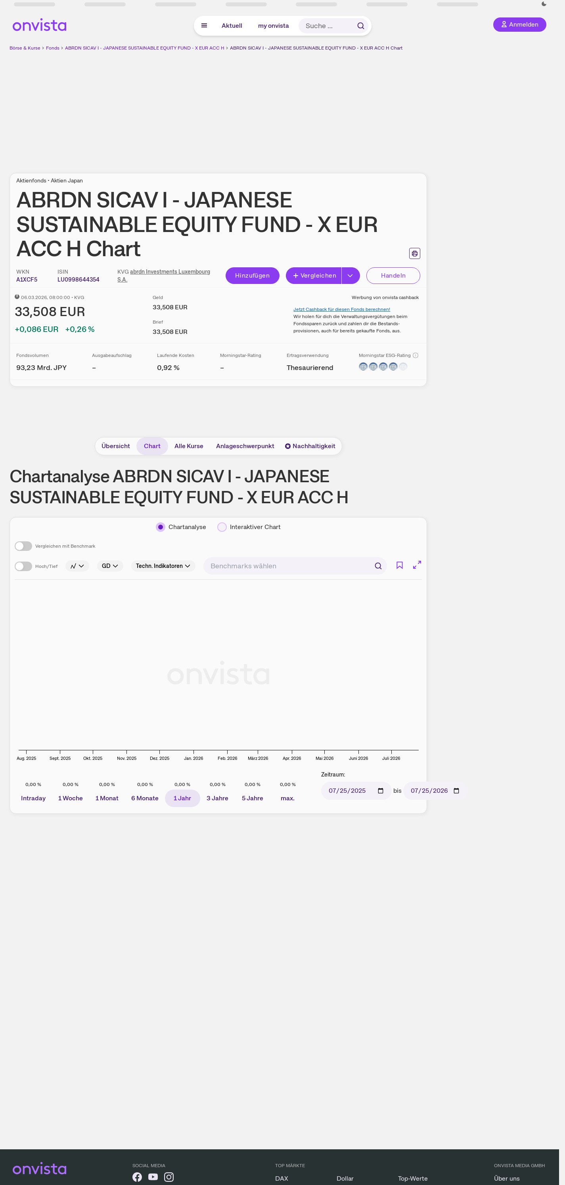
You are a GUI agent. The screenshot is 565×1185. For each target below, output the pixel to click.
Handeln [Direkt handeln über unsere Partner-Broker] (393, 275)
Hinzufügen (252, 275)
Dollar (345, 1178)
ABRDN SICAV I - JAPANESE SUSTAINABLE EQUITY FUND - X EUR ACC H (144, 48)
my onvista (273, 25)
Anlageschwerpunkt (245, 446)
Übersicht (116, 446)
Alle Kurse (188, 446)
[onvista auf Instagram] (169, 1178)
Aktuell (232, 25)
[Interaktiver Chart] (249, 527)
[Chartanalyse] (181, 527)
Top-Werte (413, 1178)
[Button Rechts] (351, 275)
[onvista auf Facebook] (137, 1178)
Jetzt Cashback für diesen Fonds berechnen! (341, 309)
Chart (152, 446)
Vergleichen (314, 275)
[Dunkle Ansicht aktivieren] (544, 4)
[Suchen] (378, 566)
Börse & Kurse (25, 48)
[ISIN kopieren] (78, 280)
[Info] (415, 355)
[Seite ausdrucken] (414, 253)
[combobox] (295, 566)
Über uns (507, 1178)
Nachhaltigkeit (310, 446)
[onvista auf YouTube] (153, 1178)
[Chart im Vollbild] (417, 564)
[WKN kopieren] (26, 280)
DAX (281, 1178)
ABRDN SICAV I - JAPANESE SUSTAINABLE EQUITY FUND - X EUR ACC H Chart (316, 48)
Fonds (52, 48)
